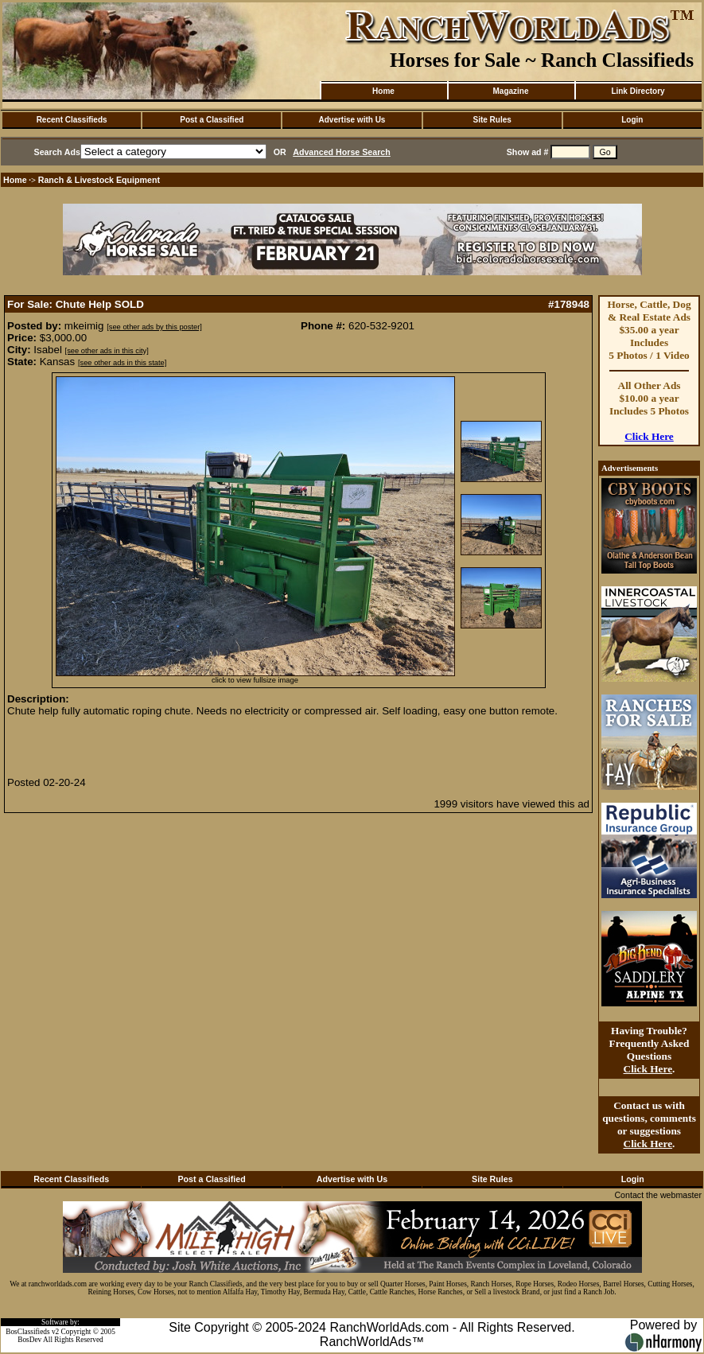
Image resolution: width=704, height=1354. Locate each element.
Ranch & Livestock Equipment (99, 180)
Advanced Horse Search (342, 152)
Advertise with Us (352, 119)
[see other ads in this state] (122, 363)
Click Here (649, 436)
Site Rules (492, 119)
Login (632, 119)
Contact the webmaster (658, 1195)
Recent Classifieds (72, 119)
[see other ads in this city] (107, 351)
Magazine (510, 91)
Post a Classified (211, 119)
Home (383, 91)
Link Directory (637, 91)
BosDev (29, 1340)
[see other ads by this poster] (154, 327)
